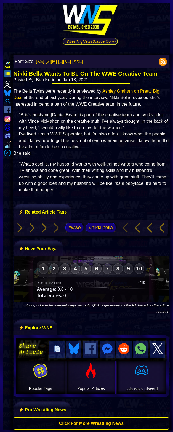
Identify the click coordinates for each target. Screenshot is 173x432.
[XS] (40, 61)
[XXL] (77, 61)
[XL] (67, 61)
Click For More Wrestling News (91, 422)
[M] (54, 61)
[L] (60, 61)
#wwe (74, 227)
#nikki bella (101, 227)
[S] (48, 61)
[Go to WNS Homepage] (90, 21)
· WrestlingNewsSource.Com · (90, 41)
